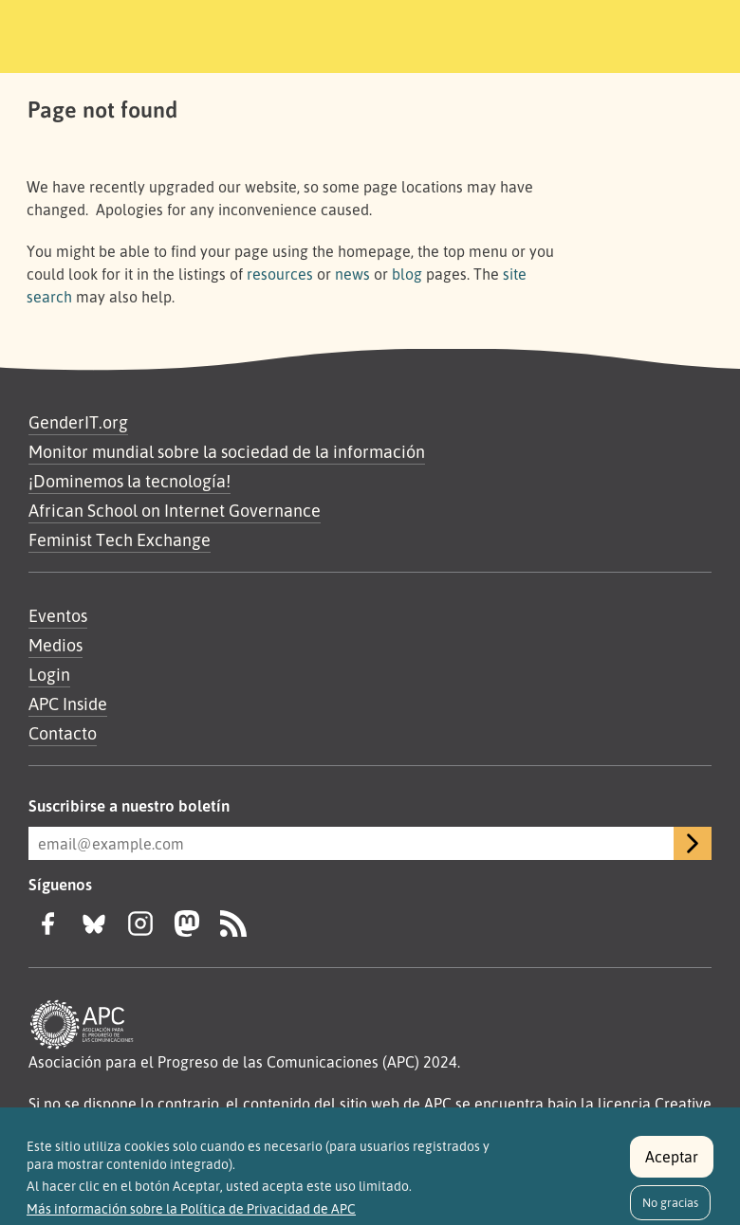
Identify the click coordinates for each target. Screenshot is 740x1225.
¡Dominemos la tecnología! (129, 480)
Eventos (57, 615)
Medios (55, 644)
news (352, 274)
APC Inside (67, 703)
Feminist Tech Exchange (119, 539)
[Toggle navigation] (671, 33)
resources (280, 274)
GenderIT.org (78, 421)
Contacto (62, 732)
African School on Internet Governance (174, 510)
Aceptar (671, 1165)
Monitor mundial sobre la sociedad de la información (226, 451)
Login (49, 674)
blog (407, 274)
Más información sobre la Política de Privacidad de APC (191, 1218)
